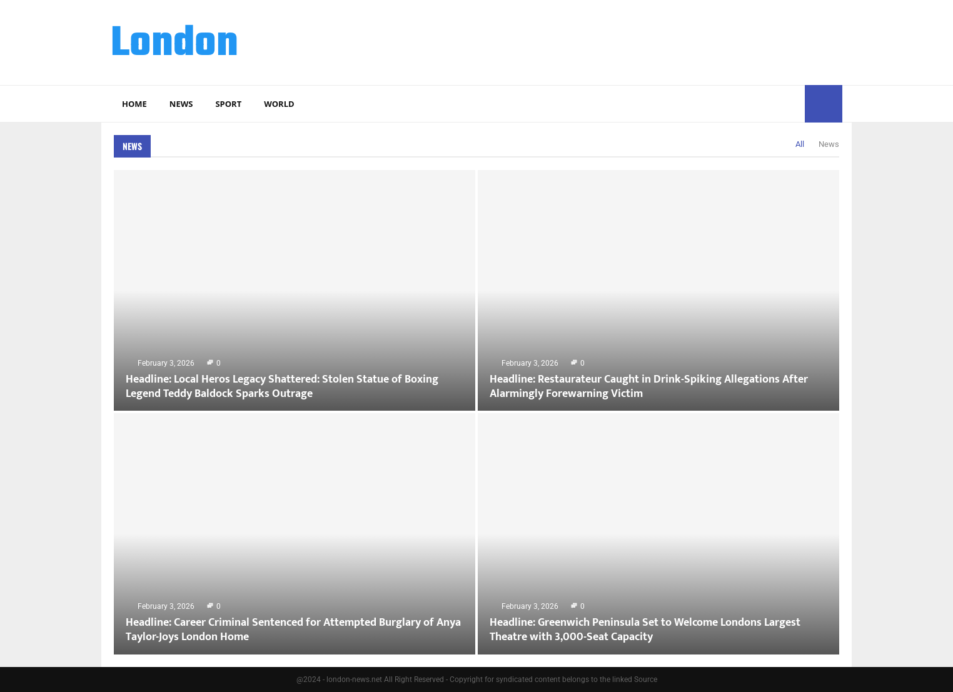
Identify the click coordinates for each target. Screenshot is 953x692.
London (174, 44)
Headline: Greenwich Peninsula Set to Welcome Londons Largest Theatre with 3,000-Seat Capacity (645, 629)
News (181, 103)
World (279, 103)
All (799, 144)
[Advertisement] (614, 41)
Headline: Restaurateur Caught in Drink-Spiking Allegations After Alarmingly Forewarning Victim (649, 386)
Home (134, 103)
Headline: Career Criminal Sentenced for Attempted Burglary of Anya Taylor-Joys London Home (293, 629)
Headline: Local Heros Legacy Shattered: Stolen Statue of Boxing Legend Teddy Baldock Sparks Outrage (282, 386)
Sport (228, 103)
